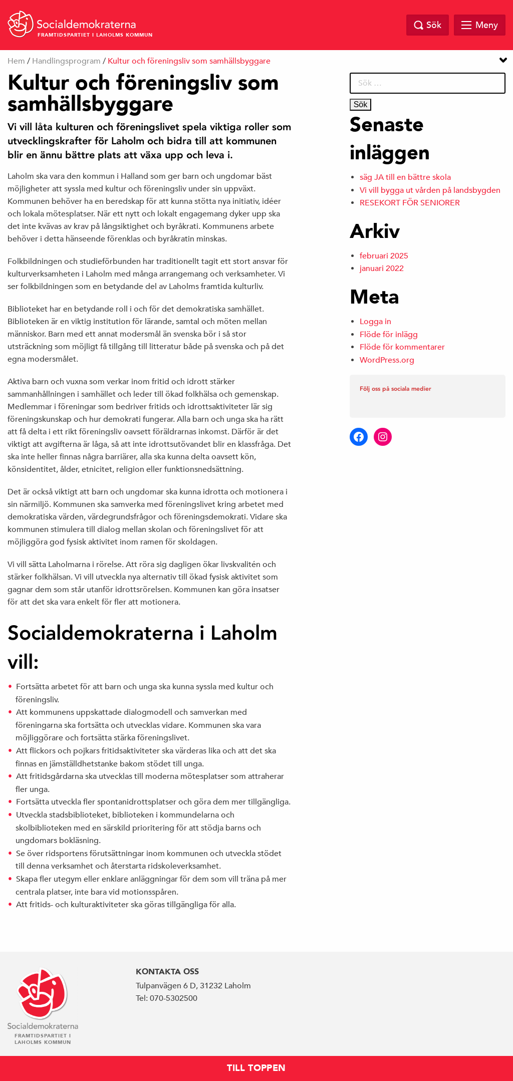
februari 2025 (384, 256)
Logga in (375, 322)
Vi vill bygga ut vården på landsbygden (430, 190)
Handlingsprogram (66, 61)
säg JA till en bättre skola (405, 177)
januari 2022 (382, 268)
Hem (16, 61)
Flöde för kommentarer (402, 347)
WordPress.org (387, 360)
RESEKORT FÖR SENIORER (410, 203)
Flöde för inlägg (389, 335)
